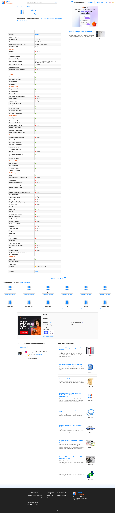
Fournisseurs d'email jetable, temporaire (70, 364)
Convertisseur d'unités (33, 502)
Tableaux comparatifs (33, 500)
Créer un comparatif (72, 2)
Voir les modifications (48, 336)
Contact (48, 500)
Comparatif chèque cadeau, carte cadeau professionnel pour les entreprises (71, 441)
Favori (32, 14)
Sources (45, 318)
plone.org (37, 34)
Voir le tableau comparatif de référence (28, 18)
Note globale (39, 354)
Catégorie (45, 322)
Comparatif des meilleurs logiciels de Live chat (71, 410)
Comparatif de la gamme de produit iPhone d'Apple (71, 348)
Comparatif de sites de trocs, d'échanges (71, 472)
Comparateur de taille (79, 2)
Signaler (53, 278)
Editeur (73, 325)
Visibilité (45, 325)
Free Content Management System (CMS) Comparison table (81, 32)
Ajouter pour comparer (25, 282)
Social (80, 493)
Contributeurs (47, 329)
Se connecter (100, 2)
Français (107, 2)
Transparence (50, 495)
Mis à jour (45, 327)
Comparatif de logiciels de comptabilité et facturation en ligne (71, 457)
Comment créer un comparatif (35, 495)
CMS (28, 6)
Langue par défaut (76, 322)
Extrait (45, 314)
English (110, 2)
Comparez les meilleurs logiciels (35, 497)
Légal (48, 497)
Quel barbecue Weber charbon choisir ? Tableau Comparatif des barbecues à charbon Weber (70, 395)
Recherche (56, 2)
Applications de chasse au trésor (68, 379)
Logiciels (23, 6)
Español (113, 2)
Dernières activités (61, 495)
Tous (18, 6)
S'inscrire (90, 2)
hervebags (31, 352)
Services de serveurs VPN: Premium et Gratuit (70, 426)
